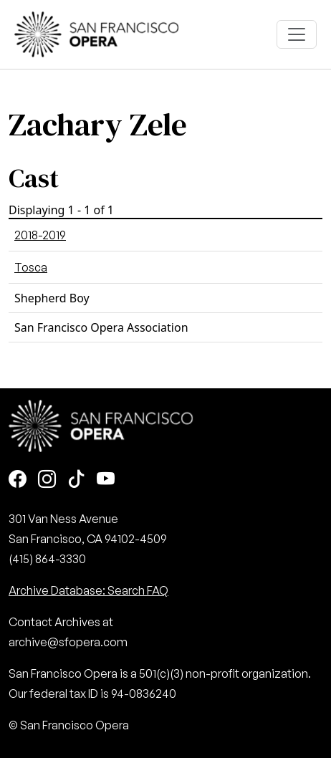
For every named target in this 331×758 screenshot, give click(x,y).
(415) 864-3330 (47, 559)
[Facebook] (18, 480)
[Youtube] (106, 480)
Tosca (30, 267)
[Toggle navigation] (297, 34)
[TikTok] (76, 480)
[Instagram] (47, 480)
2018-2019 (40, 235)
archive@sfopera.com (68, 642)
